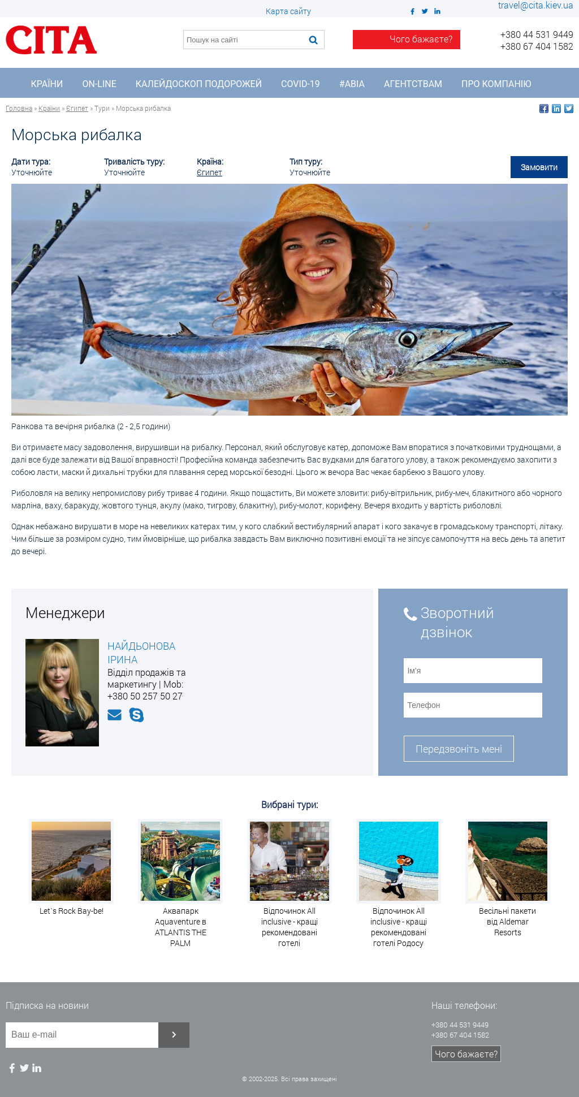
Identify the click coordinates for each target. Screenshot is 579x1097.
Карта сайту (288, 11)
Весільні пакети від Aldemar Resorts (507, 921)
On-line (99, 84)
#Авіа (352, 84)
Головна (19, 108)
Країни (47, 84)
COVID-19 (300, 84)
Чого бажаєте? (466, 1054)
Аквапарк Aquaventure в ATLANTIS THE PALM (180, 926)
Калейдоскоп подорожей (199, 84)
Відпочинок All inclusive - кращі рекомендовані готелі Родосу (398, 926)
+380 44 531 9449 (536, 34)
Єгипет (77, 108)
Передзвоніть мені (459, 748)
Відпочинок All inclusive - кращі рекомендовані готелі (289, 926)
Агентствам (413, 84)
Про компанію (496, 84)
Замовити (539, 167)
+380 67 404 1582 (536, 46)
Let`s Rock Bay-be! (71, 910)
